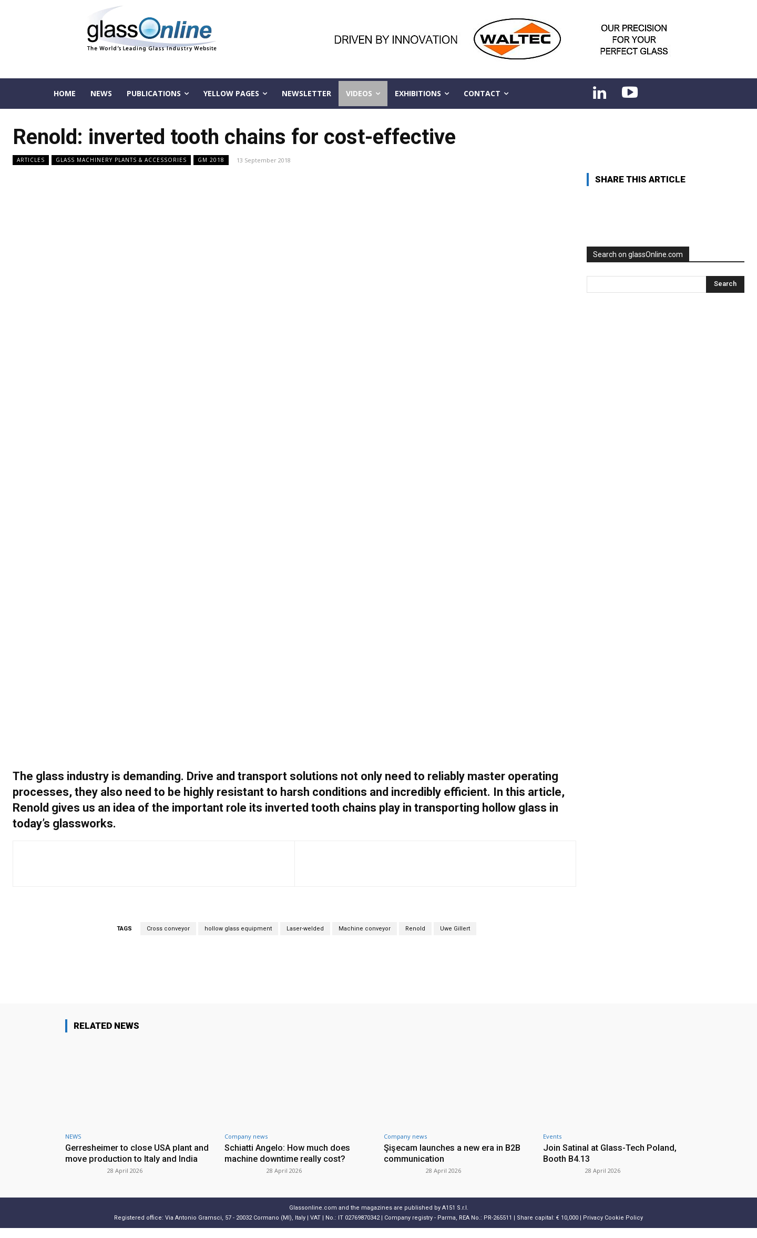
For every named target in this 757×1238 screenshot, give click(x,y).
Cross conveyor (168, 928)
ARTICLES (31, 160)
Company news (246, 1136)
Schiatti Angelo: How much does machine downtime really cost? (289, 1152)
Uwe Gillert (455, 928)
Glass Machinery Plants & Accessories (121, 160)
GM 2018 (211, 160)
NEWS (73, 1136)
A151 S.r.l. (455, 1217)
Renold (415, 928)
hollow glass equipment (238, 928)
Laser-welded (305, 928)
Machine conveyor (365, 928)
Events (552, 1136)
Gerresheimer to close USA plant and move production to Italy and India (131, 1158)
